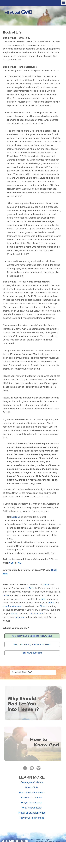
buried (51, 602)
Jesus (6, 595)
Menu (63, 2)
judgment (19, 617)
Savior (14, 613)
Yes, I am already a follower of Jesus (32, 644)
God (31, 588)
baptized (15, 517)
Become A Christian (31, 797)
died (43, 599)
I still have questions (32, 653)
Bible (42, 606)
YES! (11, 563)
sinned (46, 584)
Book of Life (31, 787)
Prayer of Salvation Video (31, 812)
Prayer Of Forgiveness (32, 817)
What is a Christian (31, 807)
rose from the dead (12, 606)
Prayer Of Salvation (31, 802)
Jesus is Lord (37, 613)
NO (19, 563)
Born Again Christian (32, 782)
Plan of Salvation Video (31, 792)
